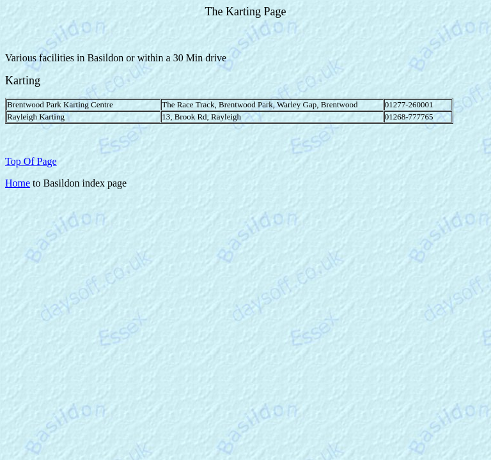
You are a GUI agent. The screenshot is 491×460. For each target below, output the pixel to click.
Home (17, 183)
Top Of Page (31, 161)
